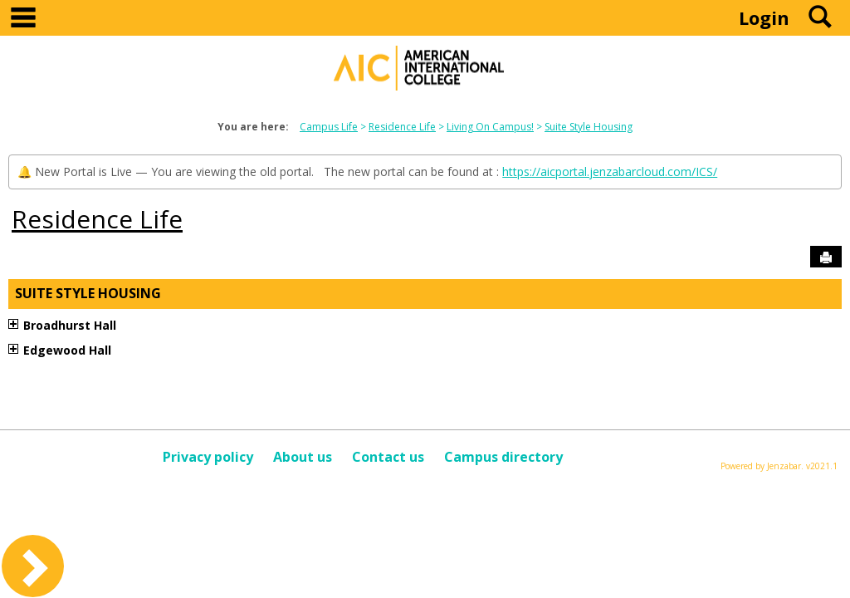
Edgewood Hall (67, 350)
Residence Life (402, 127)
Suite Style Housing (589, 127)
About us (302, 457)
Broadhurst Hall (69, 325)
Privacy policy (208, 457)
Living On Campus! (490, 127)
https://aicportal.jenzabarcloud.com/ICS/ (609, 171)
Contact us (388, 457)
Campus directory (503, 457)
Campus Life (329, 127)
